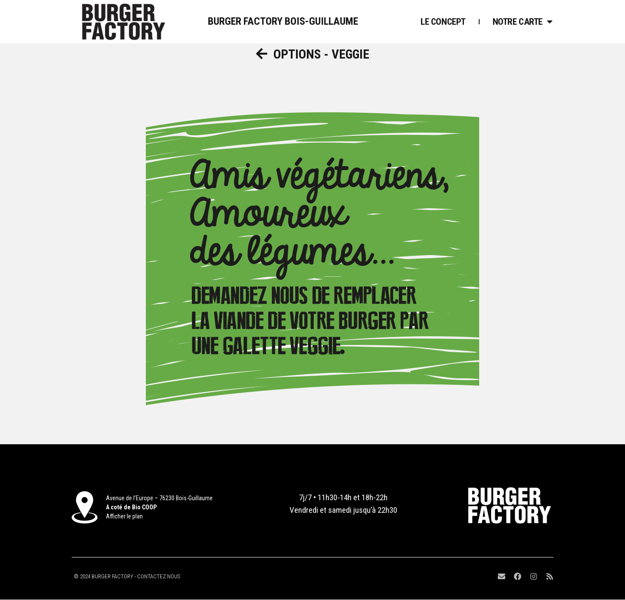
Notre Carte (523, 22)
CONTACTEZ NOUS (158, 577)
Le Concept (443, 21)
